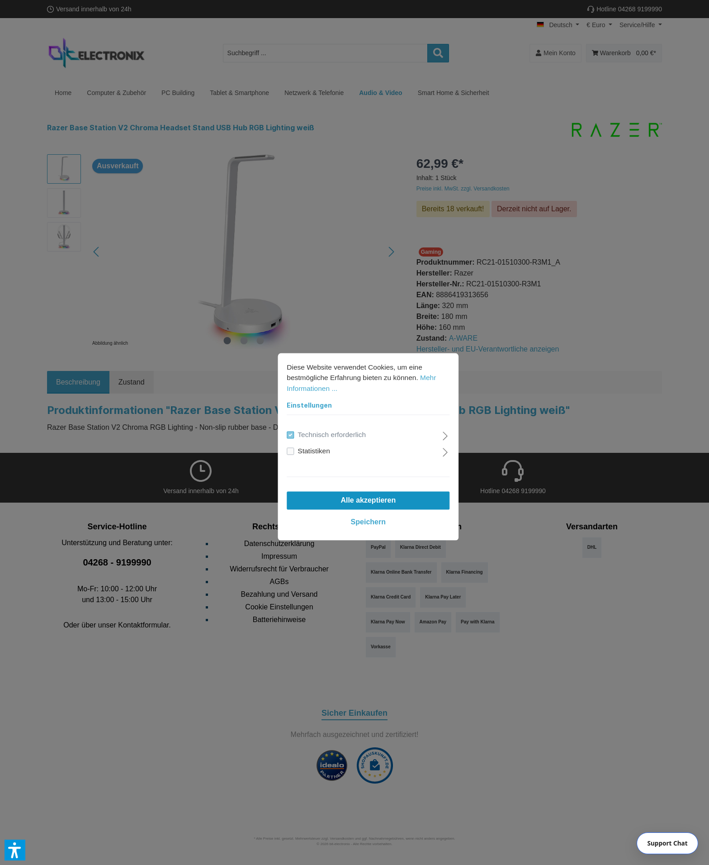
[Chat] (667, 843)
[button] (15, 850)
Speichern (354, 508)
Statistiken (300, 437)
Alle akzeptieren (354, 486)
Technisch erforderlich (319, 421)
